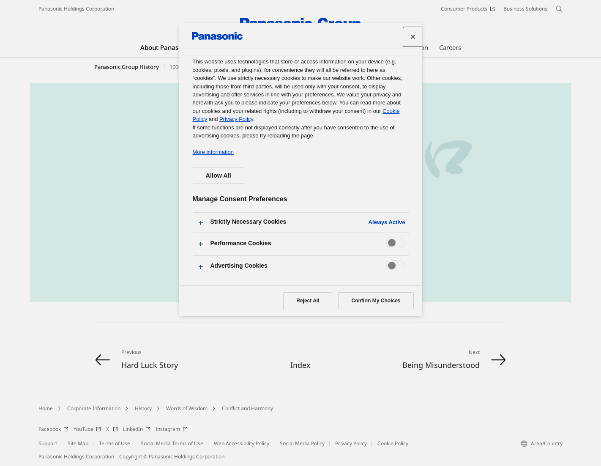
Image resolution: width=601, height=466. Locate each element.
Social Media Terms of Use (172, 443)
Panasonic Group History (126, 67)
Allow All (218, 175)
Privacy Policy (351, 443)
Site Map (78, 443)
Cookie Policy (392, 443)
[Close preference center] (413, 36)
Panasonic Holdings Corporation (76, 8)
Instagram (172, 429)
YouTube (87, 429)
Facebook (53, 429)
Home (45, 408)
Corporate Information (93, 408)
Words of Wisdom (187, 408)
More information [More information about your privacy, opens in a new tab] (213, 152)
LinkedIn (136, 429)
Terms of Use (114, 443)
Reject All (307, 301)
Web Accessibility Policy (241, 443)
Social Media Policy (302, 443)
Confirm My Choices (375, 301)
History (143, 408)
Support (47, 443)
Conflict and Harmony (247, 408)
